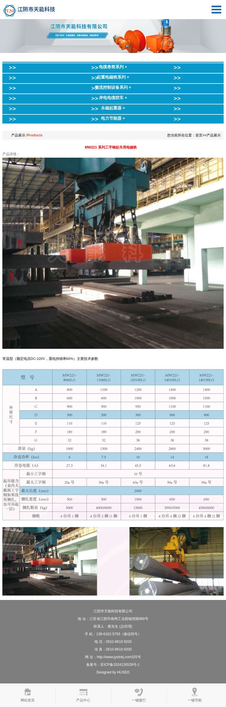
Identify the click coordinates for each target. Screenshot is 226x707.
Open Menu (216, 9)
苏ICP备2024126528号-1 (119, 665)
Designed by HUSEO (113, 672)
